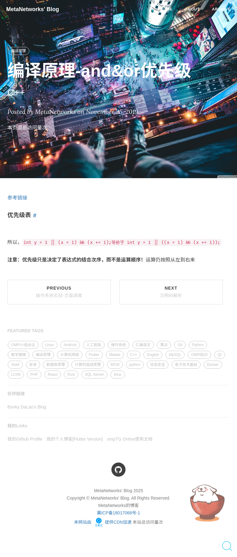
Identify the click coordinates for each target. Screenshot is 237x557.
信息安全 (157, 364)
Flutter (94, 355)
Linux (49, 345)
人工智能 (93, 345)
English (153, 355)
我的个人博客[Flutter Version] (75, 439)
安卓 (33, 364)
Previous (59, 292)
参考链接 (17, 197)
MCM (114, 364)
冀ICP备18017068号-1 (118, 512)
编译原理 (18, 51)
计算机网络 (69, 355)
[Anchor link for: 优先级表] (33, 215)
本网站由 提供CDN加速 (102, 522)
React (52, 374)
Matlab (114, 355)
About (192, 9)
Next (171, 292)
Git (179, 345)
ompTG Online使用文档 (129, 439)
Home (166, 9)
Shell (15, 364)
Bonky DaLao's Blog (26, 406)
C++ (133, 355)
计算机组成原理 (88, 364)
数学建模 (18, 355)
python (134, 364)
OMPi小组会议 (23, 345)
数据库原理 (55, 364)
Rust (71, 374)
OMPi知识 (199, 355)
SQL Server (94, 374)
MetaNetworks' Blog (32, 9)
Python (198, 345)
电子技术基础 (186, 364)
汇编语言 (143, 345)
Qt (220, 355)
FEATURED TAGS (25, 330)
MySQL (175, 355)
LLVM (15, 374)
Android (70, 345)
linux (118, 374)
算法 (164, 345)
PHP (34, 374)
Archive (221, 9)
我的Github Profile (24, 439)
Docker (213, 364)
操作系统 (118, 345)
